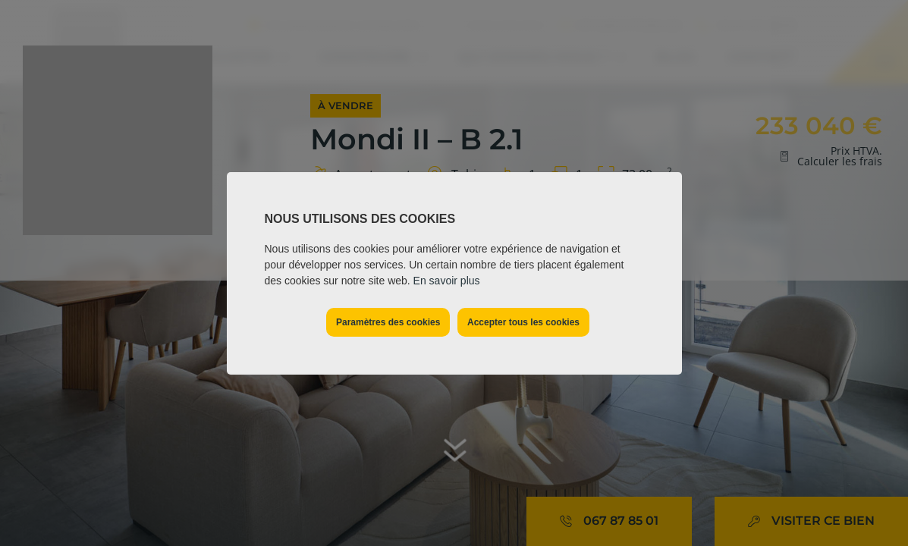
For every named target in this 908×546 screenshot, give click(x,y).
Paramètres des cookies (388, 322)
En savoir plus (446, 281)
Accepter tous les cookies (523, 322)
